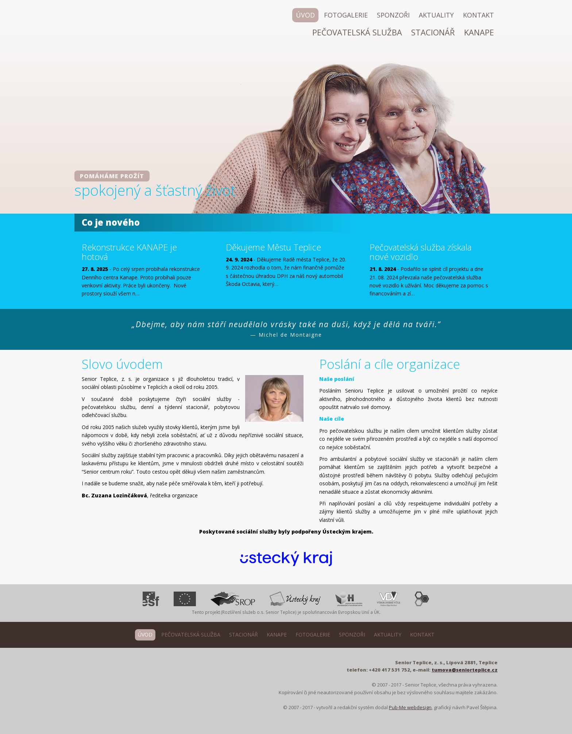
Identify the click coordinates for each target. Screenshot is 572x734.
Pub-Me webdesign (410, 707)
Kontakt (478, 15)
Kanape (479, 32)
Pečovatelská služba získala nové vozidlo (421, 252)
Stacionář (433, 32)
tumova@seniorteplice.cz (465, 669)
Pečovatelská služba (357, 32)
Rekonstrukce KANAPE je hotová (129, 252)
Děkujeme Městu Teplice (273, 247)
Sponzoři (393, 15)
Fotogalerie (346, 15)
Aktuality (436, 15)
